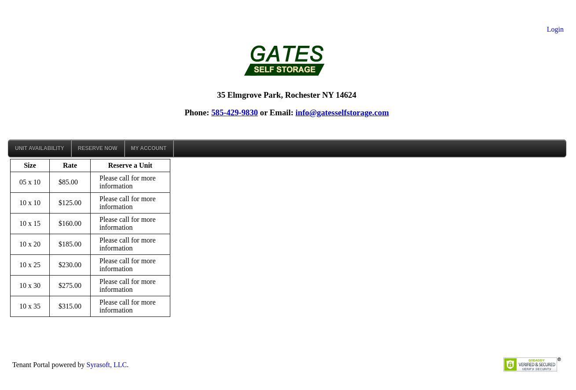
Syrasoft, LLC (107, 364)
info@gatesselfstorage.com (342, 112)
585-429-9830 (234, 112)
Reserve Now (97, 148)
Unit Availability (39, 148)
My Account (149, 148)
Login (555, 29)
